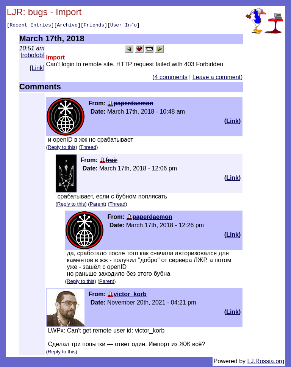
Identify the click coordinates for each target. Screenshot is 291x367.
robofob (32, 56)
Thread (88, 148)
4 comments (171, 78)
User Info (123, 25)
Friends (94, 25)
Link (37, 69)
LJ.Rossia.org (266, 362)
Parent (97, 205)
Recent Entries (30, 25)
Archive (67, 25)
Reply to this (61, 148)
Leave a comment (216, 78)
